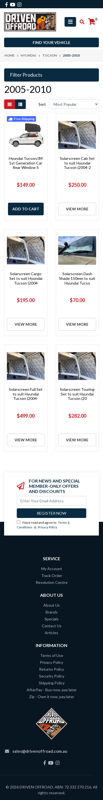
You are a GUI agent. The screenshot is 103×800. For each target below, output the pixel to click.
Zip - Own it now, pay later (51, 696)
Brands (52, 612)
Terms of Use (51, 655)
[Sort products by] (74, 104)
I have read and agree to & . (43, 524)
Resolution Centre (52, 582)
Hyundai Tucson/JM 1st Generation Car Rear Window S (26, 163)
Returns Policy (51, 669)
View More (77, 209)
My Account (51, 568)
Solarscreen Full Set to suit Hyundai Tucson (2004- (26, 394)
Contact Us (52, 625)
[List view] (20, 104)
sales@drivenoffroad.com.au (39, 751)
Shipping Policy (52, 683)
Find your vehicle (51, 42)
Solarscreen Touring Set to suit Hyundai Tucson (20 (77, 394)
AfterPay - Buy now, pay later (52, 689)
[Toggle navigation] (70, 22)
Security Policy (51, 676)
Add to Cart (25, 209)
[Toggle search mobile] (80, 22)
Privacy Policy (47, 527)
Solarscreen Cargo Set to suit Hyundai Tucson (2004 (25, 278)
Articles (51, 632)
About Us (51, 605)
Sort (42, 104)
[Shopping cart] (92, 22)
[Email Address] (51, 501)
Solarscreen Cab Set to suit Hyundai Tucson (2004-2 (77, 163)
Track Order (51, 575)
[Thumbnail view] (9, 104)
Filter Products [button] (26, 75)
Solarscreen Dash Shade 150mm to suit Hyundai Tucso (77, 278)
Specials (51, 619)
